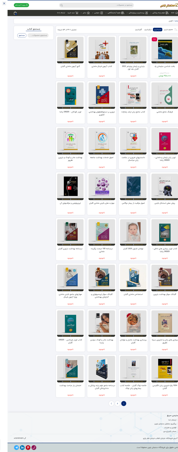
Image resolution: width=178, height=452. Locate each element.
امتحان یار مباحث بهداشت (63, 385)
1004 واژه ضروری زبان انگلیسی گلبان (157, 387)
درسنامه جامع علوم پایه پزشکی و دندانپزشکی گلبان (94, 387)
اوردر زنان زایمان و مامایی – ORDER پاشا (157, 159)
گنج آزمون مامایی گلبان (62, 66)
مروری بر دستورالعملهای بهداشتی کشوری (94, 113)
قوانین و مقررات (163, 427)
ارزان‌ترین (140, 29)
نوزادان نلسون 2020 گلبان (126, 248)
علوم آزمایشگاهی (107, 13)
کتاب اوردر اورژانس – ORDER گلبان (63, 341)
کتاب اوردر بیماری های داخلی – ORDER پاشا (157, 250)
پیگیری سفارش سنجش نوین (158, 424)
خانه (167, 13)
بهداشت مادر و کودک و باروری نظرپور (63, 159)
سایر (77, 13)
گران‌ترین (131, 29)
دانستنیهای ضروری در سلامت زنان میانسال (125, 159)
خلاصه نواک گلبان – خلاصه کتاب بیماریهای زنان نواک (125, 387)
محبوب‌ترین (160, 29)
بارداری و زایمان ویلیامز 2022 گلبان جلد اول (125, 68)
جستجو (14, 35)
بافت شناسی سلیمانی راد (157, 66)
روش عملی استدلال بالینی (157, 203)
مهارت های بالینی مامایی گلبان (94, 203)
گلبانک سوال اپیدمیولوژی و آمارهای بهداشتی (94, 296)
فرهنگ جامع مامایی (157, 112)
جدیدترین (150, 29)
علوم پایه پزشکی (152, 13)
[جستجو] (91, 5)
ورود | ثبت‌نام (14, 5)
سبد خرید (65, 13)
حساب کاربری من (162, 431)
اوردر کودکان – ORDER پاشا (63, 112)
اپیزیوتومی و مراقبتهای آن (62, 203)
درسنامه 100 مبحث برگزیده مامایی (94, 250)
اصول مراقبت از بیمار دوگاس (125, 203)
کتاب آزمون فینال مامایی (94, 66)
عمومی (90, 13)
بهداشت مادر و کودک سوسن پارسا (94, 341)
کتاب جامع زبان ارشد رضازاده (125, 112)
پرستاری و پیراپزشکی (129, 13)
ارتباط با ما (53, 13)
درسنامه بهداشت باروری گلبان (63, 248)
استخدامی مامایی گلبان (125, 294)
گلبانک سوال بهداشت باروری (157, 294)
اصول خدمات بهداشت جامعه (94, 157)
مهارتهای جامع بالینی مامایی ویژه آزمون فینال (62, 296)
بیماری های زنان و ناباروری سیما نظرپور (157, 341)
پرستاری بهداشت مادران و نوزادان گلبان (125, 341)
